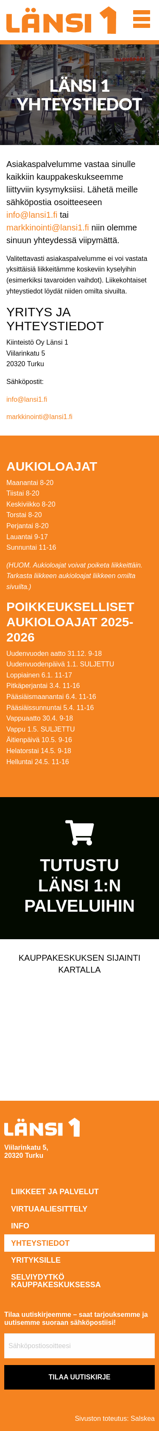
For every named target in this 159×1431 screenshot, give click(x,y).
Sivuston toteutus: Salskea (115, 1418)
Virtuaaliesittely (49, 1209)
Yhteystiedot (40, 1243)
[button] (141, 19)
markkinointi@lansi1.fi (47, 227)
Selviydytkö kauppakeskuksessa (56, 1281)
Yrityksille (36, 1260)
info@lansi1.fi (31, 214)
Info (20, 1226)
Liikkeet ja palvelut (55, 1191)
